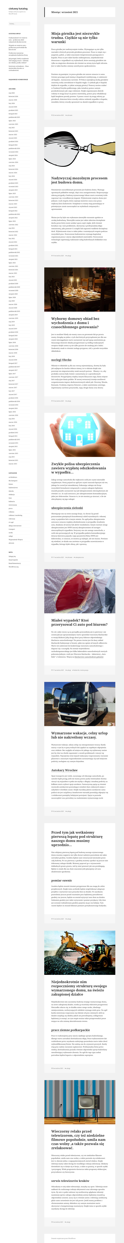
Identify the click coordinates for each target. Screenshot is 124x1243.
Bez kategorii (13, 481)
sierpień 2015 (13, 446)
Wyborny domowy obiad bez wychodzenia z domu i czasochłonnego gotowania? (75, 322)
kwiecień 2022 (13, 232)
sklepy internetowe (15, 526)
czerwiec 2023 (13, 197)
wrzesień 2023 (13, 186)
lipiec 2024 (12, 159)
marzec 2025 (13, 135)
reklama (11, 512)
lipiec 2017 (12, 374)
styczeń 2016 (13, 429)
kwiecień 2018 (13, 349)
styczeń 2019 (13, 329)
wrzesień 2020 (13, 290)
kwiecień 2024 (13, 169)
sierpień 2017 (13, 370)
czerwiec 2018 (13, 346)
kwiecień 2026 (13, 96)
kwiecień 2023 (13, 200)
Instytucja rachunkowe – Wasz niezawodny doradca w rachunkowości (19, 68)
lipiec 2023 (12, 193)
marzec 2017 (13, 387)
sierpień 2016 (13, 408)
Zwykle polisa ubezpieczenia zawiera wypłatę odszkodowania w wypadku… (78, 468)
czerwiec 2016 (13, 415)
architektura (13, 477)
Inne (10, 498)
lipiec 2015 (12, 450)
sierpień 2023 (13, 190)
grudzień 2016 (13, 398)
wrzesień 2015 (13, 443)
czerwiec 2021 (13, 266)
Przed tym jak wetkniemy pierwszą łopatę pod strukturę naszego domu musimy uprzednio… (77, 838)
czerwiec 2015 (13, 453)
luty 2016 (12, 426)
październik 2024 (14, 148)
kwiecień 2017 (13, 384)
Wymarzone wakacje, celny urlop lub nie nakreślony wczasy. (79, 735)
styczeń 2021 (13, 280)
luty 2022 (12, 238)
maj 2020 (12, 301)
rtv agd (11, 522)
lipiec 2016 (12, 412)
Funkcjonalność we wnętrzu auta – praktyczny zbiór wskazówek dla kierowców (18, 40)
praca (10, 508)
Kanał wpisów (13, 560)
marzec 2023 (13, 204)
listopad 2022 (13, 211)
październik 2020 (14, 287)
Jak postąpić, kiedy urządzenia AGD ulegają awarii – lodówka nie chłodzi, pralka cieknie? (19, 61)
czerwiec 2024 (13, 162)
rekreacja (12, 519)
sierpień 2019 (13, 315)
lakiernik (76, 670)
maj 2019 (12, 322)
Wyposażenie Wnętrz (16, 540)
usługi (11, 536)
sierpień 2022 (13, 218)
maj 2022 (12, 228)
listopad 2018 (13, 336)
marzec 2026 (13, 100)
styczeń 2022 (13, 242)
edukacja (12, 494)
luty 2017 (12, 391)
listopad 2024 (13, 145)
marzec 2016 (13, 422)
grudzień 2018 (13, 332)
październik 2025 (14, 117)
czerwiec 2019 (13, 318)
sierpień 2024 (13, 155)
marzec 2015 (13, 464)
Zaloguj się (12, 556)
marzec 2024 (13, 173)
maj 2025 (12, 128)
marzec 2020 (13, 304)
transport (12, 529)
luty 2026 (12, 103)
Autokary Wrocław (64, 770)
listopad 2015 (13, 436)
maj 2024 (12, 166)
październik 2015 (14, 439)
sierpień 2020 (13, 294)
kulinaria (12, 501)
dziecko (11, 491)
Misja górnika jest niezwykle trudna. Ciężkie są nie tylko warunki (75, 37)
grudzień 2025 (13, 110)
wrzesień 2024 (13, 152)
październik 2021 (14, 252)
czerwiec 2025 (13, 124)
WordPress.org (14, 567)
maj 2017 (12, 381)
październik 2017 (14, 367)
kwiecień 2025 (13, 131)
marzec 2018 (13, 353)
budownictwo (13, 488)
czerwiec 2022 (13, 225)
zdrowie (11, 543)
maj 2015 (12, 457)
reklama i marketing (15, 515)
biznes (11, 484)
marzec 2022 (13, 235)
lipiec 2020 (12, 297)
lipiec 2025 (12, 121)
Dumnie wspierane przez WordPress (63, 1238)
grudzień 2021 (13, 245)
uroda (11, 533)
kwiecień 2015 (13, 460)
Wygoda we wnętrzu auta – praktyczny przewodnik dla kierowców (18, 47)
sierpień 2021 (13, 259)
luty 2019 (12, 325)
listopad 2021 (13, 249)
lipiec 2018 (12, 342)
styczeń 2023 (13, 207)
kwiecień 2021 (13, 270)
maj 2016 (12, 419)
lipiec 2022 (12, 221)
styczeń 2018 (13, 360)
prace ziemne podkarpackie (70, 1030)
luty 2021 (12, 277)
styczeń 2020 (13, 308)
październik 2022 (14, 214)
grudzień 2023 (13, 183)
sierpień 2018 (13, 339)
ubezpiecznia (79, 557)
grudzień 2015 (13, 433)
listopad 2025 (13, 114)
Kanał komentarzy (15, 563)
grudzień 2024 (13, 141)
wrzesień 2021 (13, 256)
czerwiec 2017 (13, 377)
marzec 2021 (13, 273)
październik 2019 (14, 311)
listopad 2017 (13, 363)
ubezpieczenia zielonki (67, 508)
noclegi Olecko (61, 360)
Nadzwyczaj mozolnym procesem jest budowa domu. (79, 180)
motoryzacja (13, 505)
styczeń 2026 (13, 107)
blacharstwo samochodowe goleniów (89, 657)
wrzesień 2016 (13, 405)
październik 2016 (14, 401)
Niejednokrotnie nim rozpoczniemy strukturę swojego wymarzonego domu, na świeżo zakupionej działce (79, 988)
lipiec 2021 (12, 263)
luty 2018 (12, 356)
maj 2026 (12, 93)
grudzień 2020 (13, 284)
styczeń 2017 (13, 394)
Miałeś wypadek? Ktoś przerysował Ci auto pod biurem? (79, 622)
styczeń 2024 (13, 180)
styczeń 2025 (13, 138)
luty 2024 (12, 176)
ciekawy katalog (18, 8)
